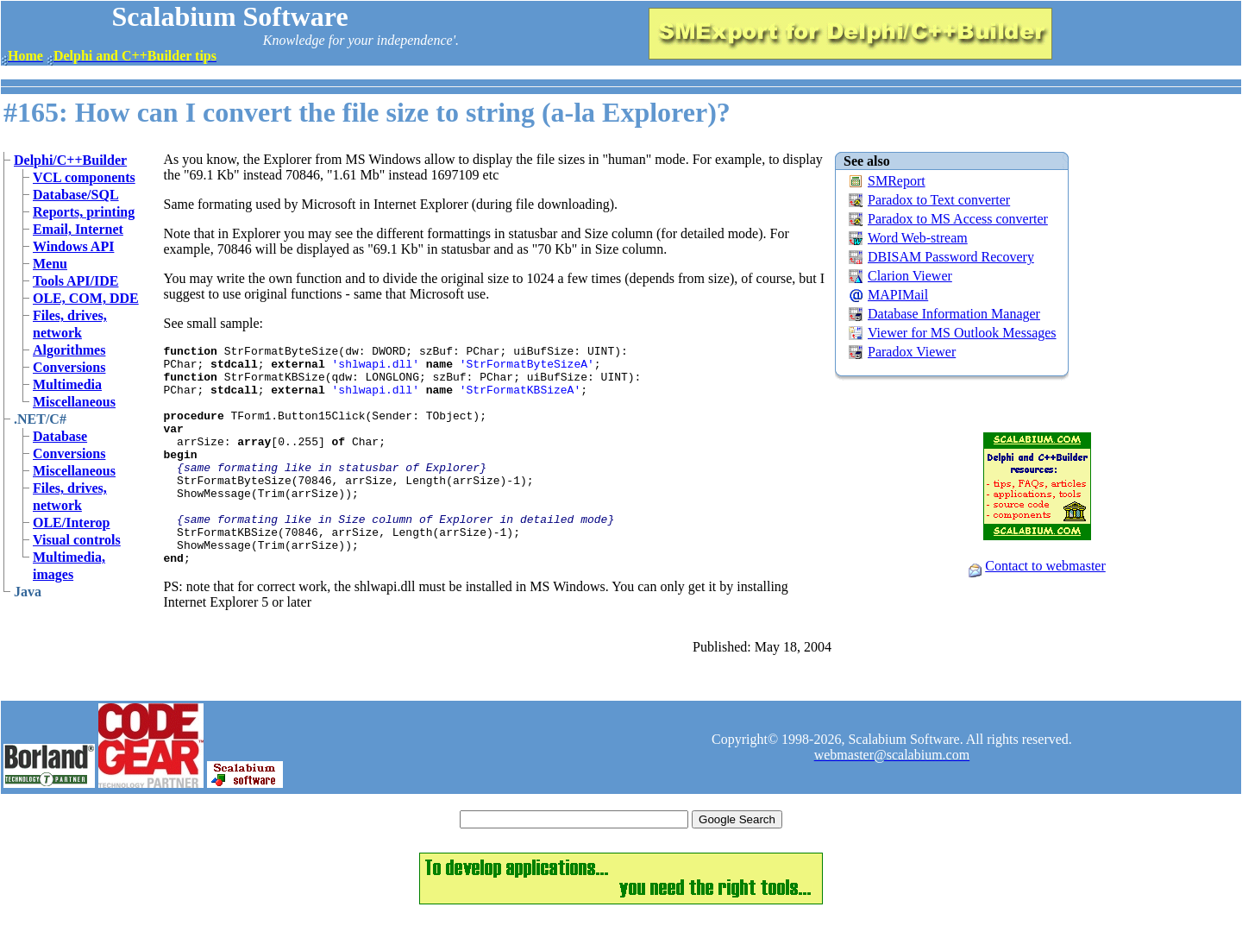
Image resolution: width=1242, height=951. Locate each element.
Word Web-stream (918, 237)
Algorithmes (69, 350)
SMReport (896, 180)
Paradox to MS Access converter (958, 218)
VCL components (84, 177)
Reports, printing (84, 212)
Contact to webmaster (1045, 565)
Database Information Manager (954, 313)
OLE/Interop (71, 522)
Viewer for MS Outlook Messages (962, 332)
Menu (50, 263)
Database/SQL (76, 194)
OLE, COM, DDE (86, 298)
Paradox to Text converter (939, 199)
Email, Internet (78, 229)
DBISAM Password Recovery (951, 256)
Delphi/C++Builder (70, 160)
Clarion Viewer (910, 275)
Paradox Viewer (912, 351)
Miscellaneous (74, 401)
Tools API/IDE (75, 281)
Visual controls (77, 539)
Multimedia (67, 384)
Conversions (69, 367)
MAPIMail (898, 294)
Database (60, 436)
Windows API (73, 246)
